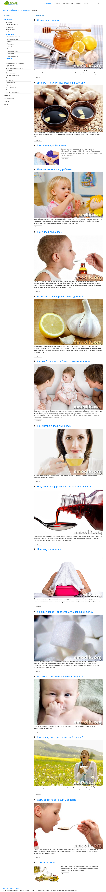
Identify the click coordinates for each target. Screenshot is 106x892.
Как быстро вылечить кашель (54, 425)
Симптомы (9, 90)
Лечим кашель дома (48, 20)
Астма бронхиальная (13, 37)
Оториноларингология (12, 75)
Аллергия (9, 22)
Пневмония (10, 44)
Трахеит (9, 49)
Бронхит (9, 41)
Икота (9, 61)
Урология (9, 85)
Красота (78, 3)
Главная (5, 888)
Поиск (17, 888)
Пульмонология (11, 34)
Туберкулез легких (12, 39)
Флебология (9, 32)
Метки (12, 888)
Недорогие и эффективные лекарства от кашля (64, 486)
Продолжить (38, 77)
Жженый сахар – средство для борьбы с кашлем (65, 611)
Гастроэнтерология (12, 24)
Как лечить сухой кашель (51, 145)
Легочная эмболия (12, 56)
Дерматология (10, 29)
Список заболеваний (12, 92)
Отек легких (10, 53)
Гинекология (9, 27)
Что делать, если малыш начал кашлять (60, 676)
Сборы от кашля (46, 862)
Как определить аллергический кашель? (60, 737)
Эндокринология (11, 87)
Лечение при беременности (14, 68)
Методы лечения (68, 3)
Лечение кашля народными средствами (60, 296)
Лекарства (57, 3)
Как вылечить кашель (49, 232)
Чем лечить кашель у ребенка (54, 169)
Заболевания (47, 3)
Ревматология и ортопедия (14, 78)
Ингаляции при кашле (49, 549)
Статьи (86, 3)
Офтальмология (11, 73)
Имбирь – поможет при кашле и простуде (61, 82)
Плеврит (9, 46)
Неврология (9, 80)
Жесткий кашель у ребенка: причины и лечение (64, 361)
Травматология (10, 82)
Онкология (9, 70)
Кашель (9, 58)
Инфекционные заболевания (15, 63)
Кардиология (10, 65)
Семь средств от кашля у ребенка (56, 799)
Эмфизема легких (12, 51)
